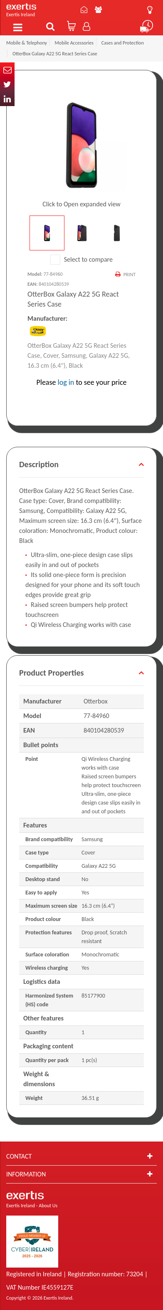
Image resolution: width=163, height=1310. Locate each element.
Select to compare (81, 259)
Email (7, 69)
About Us (98, 9)
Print (129, 274)
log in (66, 382)
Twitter (7, 84)
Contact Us (84, 9)
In (7, 99)
